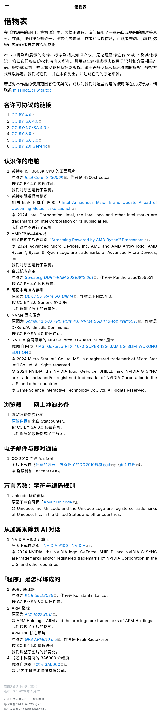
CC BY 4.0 (21, 114)
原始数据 (20, 421)
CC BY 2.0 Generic (30, 146)
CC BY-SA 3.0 (25, 140)
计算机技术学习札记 (17, 699)
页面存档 (128, 464)
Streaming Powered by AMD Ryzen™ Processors (97, 239)
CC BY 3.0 (21, 133)
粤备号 (23, 704)
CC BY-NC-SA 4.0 (29, 127)
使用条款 (39, 699)
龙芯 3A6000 (48, 664)
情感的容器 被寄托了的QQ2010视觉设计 (73, 464)
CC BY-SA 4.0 (25, 121)
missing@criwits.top (32, 90)
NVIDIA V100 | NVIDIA (65, 545)
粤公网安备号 (26, 709)
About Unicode (58, 502)
